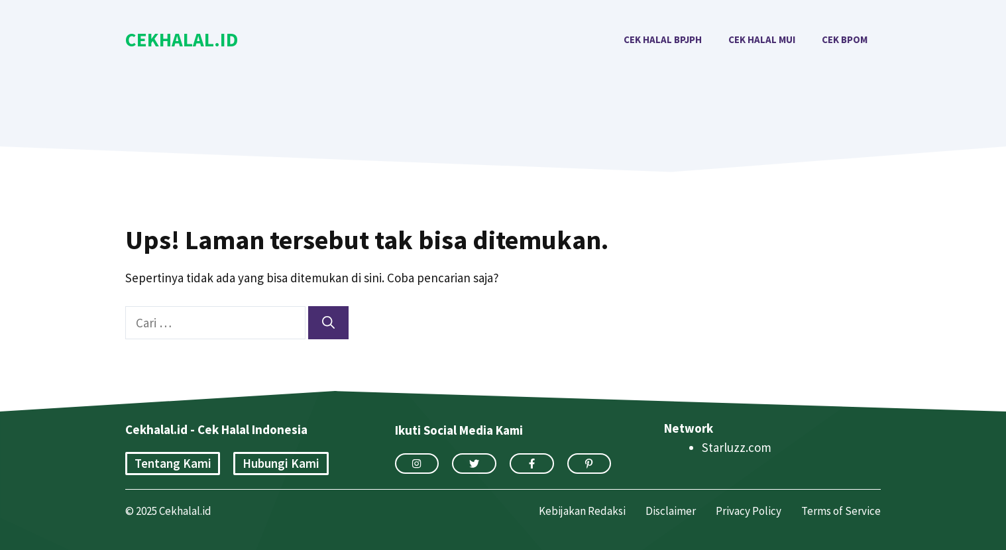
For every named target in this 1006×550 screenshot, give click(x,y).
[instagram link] (417, 463)
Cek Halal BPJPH (663, 39)
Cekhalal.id (181, 39)
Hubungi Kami (281, 463)
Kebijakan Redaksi (582, 511)
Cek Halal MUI (761, 39)
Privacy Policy (748, 511)
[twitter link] (474, 463)
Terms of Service (841, 511)
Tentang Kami (173, 463)
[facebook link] (532, 463)
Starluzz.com (736, 447)
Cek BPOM (844, 39)
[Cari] (328, 323)
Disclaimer (670, 511)
